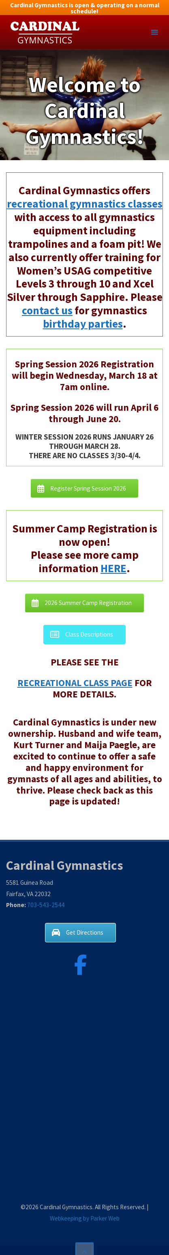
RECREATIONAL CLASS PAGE (75, 683)
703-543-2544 (45, 905)
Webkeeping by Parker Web (85, 1218)
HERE (113, 568)
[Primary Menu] (154, 32)
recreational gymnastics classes (85, 203)
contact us (47, 310)
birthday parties (83, 323)
